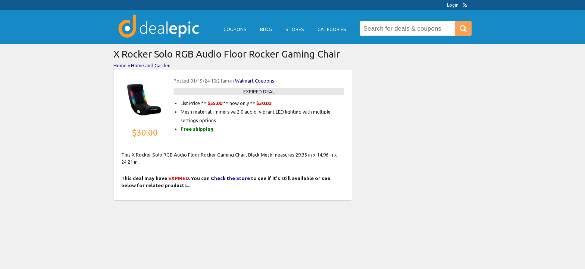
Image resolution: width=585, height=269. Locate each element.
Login (453, 5)
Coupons (235, 29)
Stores (294, 29)
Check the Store (230, 178)
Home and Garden (151, 65)
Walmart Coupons (254, 80)
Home (119, 65)
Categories (331, 29)
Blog (266, 29)
